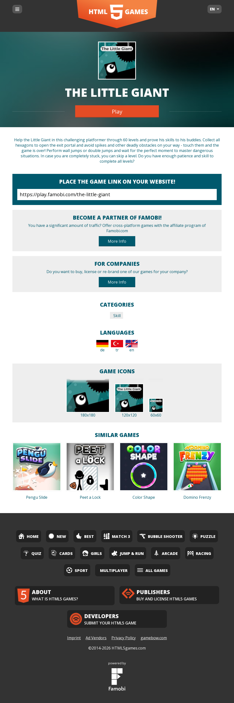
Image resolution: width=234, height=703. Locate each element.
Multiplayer (113, 570)
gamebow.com (154, 638)
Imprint (74, 638)
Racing (199, 553)
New (57, 536)
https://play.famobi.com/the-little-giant (117, 194)
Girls (92, 553)
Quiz (32, 553)
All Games (152, 570)
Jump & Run (128, 553)
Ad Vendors (96, 638)
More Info (117, 241)
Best (85, 536)
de (102, 346)
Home (28, 536)
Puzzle (204, 536)
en (132, 346)
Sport (77, 570)
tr (117, 346)
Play (117, 111)
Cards (62, 553)
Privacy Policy (123, 638)
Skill (116, 315)
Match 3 (117, 536)
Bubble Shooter (161, 536)
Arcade (165, 553)
